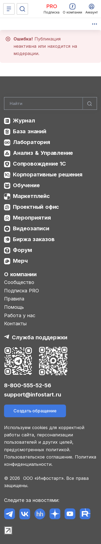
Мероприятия (32, 217)
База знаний (29, 131)
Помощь (14, 307)
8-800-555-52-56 (27, 385)
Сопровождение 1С (39, 163)
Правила (14, 299)
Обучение (26, 185)
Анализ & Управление (43, 153)
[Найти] (89, 103)
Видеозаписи (31, 228)
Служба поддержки (39, 337)
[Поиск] (22, 9)
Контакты (15, 323)
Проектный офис (36, 207)
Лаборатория (31, 142)
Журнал (24, 120)
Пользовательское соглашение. (38, 457)
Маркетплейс (31, 196)
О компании (20, 274)
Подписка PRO (21, 290)
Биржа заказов (34, 239)
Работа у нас (19, 315)
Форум (22, 250)
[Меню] (9, 9)
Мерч (20, 261)
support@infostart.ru (32, 394)
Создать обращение (35, 410)
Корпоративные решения (47, 174)
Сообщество (19, 282)
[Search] (50, 103)
